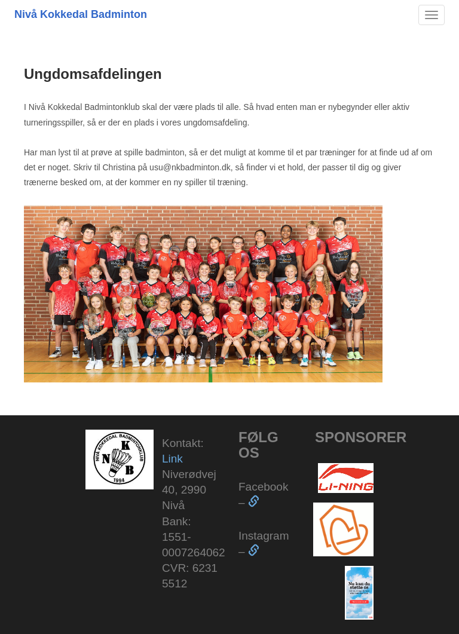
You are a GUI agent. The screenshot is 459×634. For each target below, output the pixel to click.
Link (172, 458)
